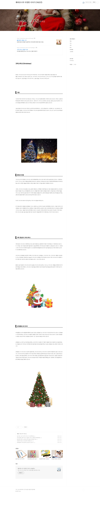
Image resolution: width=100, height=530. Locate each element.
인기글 (75, 64)
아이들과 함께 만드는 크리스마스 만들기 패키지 (27, 51)
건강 (70, 45)
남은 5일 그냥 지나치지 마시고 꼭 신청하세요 (25, 471)
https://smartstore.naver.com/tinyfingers (26, 47)
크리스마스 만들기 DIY (22, 49)
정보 (18, 469)
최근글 (71, 64)
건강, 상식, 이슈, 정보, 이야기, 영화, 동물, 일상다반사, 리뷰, (29, 506)
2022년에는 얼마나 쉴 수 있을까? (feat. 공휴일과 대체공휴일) (28, 473)
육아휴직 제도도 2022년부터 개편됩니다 (24, 476)
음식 (70, 47)
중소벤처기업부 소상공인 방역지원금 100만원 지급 (26, 475)
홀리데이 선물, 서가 (22, 40)
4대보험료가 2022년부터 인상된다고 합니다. (25, 478)
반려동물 (71, 49)
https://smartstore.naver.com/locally (25, 38)
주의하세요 (72, 60)
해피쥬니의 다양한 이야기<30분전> (29, 2)
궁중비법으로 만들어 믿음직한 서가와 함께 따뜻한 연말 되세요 (30, 42)
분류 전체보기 (72, 39)
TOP (83, 526)
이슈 (70, 43)
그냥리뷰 (71, 51)
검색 (80, 3)
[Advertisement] (39, 233)
